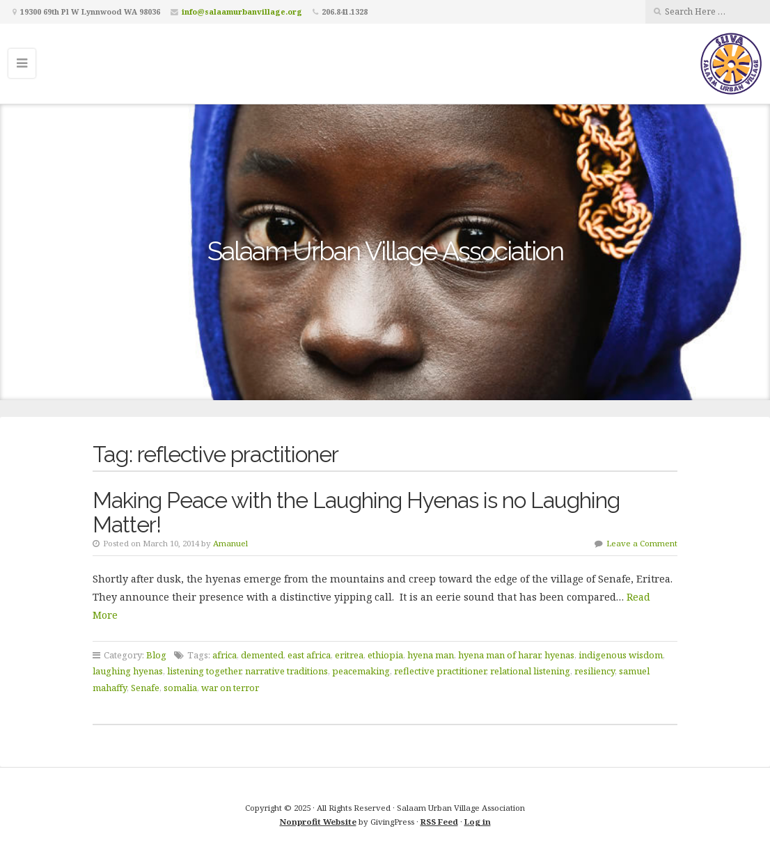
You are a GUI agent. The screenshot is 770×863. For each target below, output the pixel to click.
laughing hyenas (128, 671)
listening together (204, 671)
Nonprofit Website (318, 821)
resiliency (594, 671)
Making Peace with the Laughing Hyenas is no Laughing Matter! (356, 512)
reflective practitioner (440, 671)
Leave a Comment (641, 543)
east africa (309, 655)
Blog (156, 655)
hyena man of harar (499, 655)
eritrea (349, 655)
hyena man (430, 655)
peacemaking (361, 671)
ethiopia (385, 655)
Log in (477, 821)
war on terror (230, 687)
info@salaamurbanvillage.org (242, 11)
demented (262, 655)
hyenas (559, 655)
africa (224, 655)
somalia (180, 687)
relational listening (530, 671)
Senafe (145, 687)
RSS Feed (439, 821)
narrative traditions (286, 671)
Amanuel (230, 543)
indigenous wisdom (621, 655)
